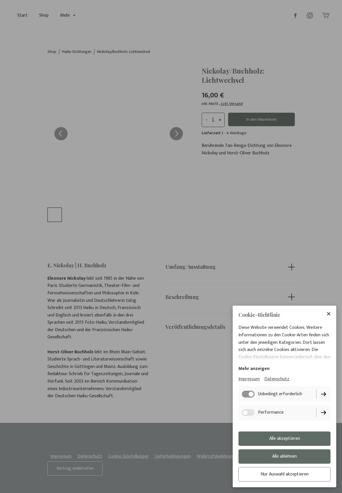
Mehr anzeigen (254, 369)
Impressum (249, 379)
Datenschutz (276, 379)
